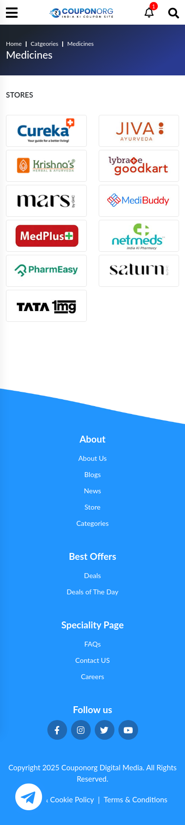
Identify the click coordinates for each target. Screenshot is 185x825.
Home (14, 43)
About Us (92, 458)
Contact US (92, 660)
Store (92, 507)
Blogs (92, 474)
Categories (92, 523)
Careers (92, 676)
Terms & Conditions (135, 799)
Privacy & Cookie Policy (56, 799)
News (92, 490)
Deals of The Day (92, 591)
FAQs (92, 644)
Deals (92, 575)
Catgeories (44, 43)
